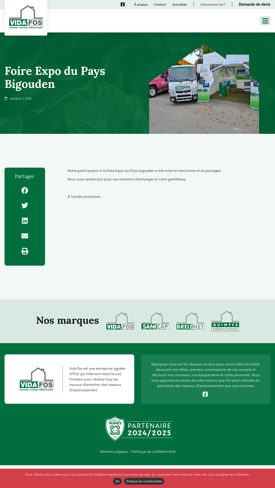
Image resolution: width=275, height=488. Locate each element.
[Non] (268, 478)
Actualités (180, 4)
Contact (160, 4)
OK (117, 481)
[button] (24, 190)
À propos (140, 4)
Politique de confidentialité (153, 451)
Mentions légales (114, 451)
